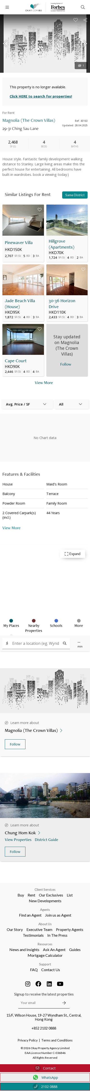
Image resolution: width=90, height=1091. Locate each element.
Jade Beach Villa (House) (20, 304)
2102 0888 (45, 1087)
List (70, 895)
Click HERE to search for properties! (41, 96)
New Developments (45, 900)
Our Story (15, 929)
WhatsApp (45, 1077)
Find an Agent (30, 915)
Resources (45, 944)
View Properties (18, 839)
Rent (31, 895)
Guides (75, 949)
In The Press (57, 935)
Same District (74, 195)
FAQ (34, 969)
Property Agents (69, 929)
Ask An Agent (54, 949)
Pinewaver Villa (19, 242)
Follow (15, 744)
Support (45, 964)
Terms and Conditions (56, 1040)
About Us (45, 924)
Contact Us (50, 969)
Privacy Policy (28, 1040)
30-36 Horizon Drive (62, 304)
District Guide (47, 839)
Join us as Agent (58, 915)
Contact (45, 1068)
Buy (21, 895)
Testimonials (33, 935)
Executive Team (39, 929)
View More (11, 527)
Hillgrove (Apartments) (61, 244)
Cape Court (16, 361)
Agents (45, 910)
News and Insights (24, 949)
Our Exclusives (51, 895)
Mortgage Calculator (45, 955)
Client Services (45, 889)
